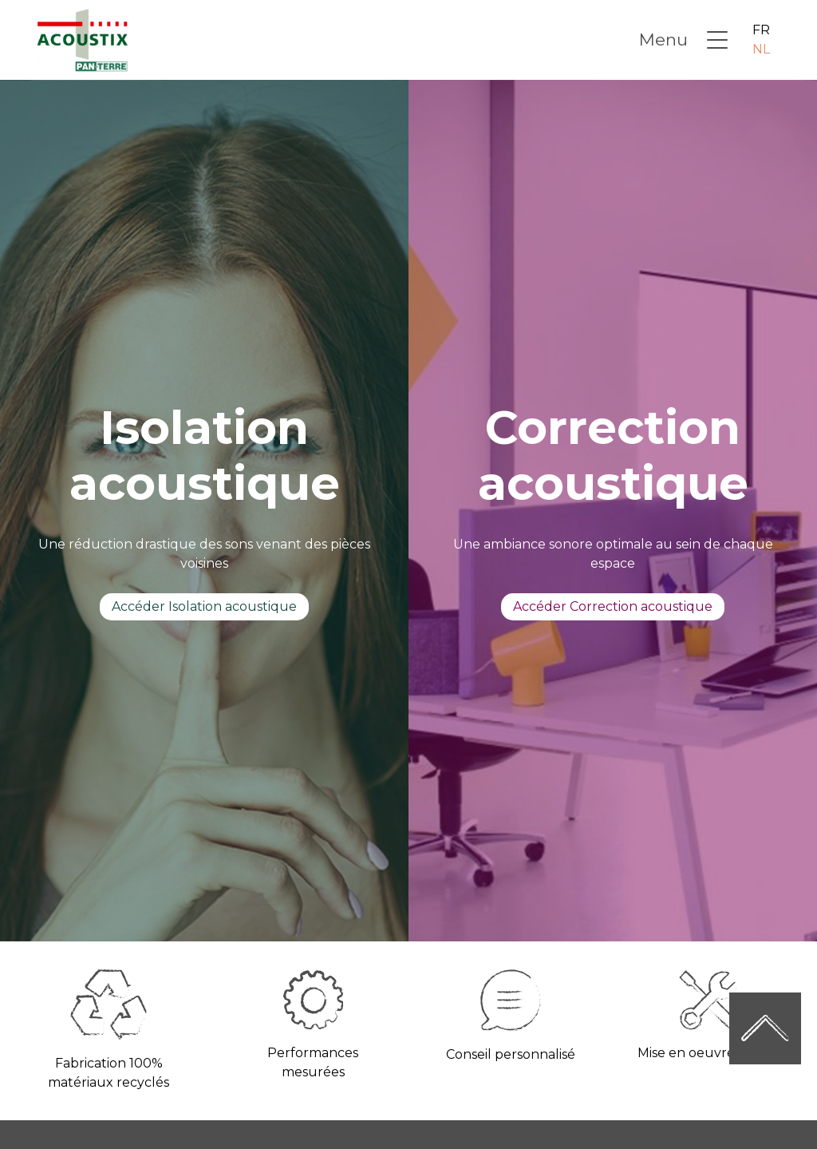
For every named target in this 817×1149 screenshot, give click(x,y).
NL (761, 49)
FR (761, 30)
